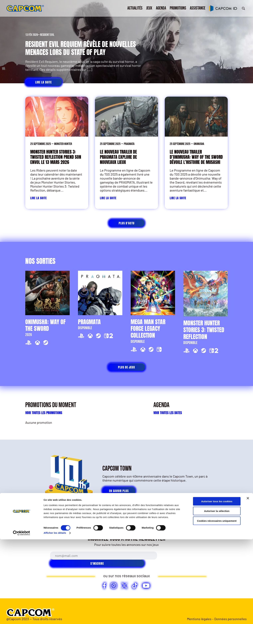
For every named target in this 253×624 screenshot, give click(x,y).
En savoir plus (119, 491)
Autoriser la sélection (217, 595)
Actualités (134, 8)
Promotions (178, 8)
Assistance (197, 8)
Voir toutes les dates (167, 412)
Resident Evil (47, 35)
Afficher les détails (55, 617)
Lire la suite (43, 82)
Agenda (161, 8)
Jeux (149, 8)
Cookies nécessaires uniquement (217, 605)
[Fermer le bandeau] (248, 583)
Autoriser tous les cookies (216, 585)
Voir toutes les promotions (43, 412)
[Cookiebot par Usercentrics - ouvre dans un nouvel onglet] (21, 617)
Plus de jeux (126, 367)
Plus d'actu (126, 223)
